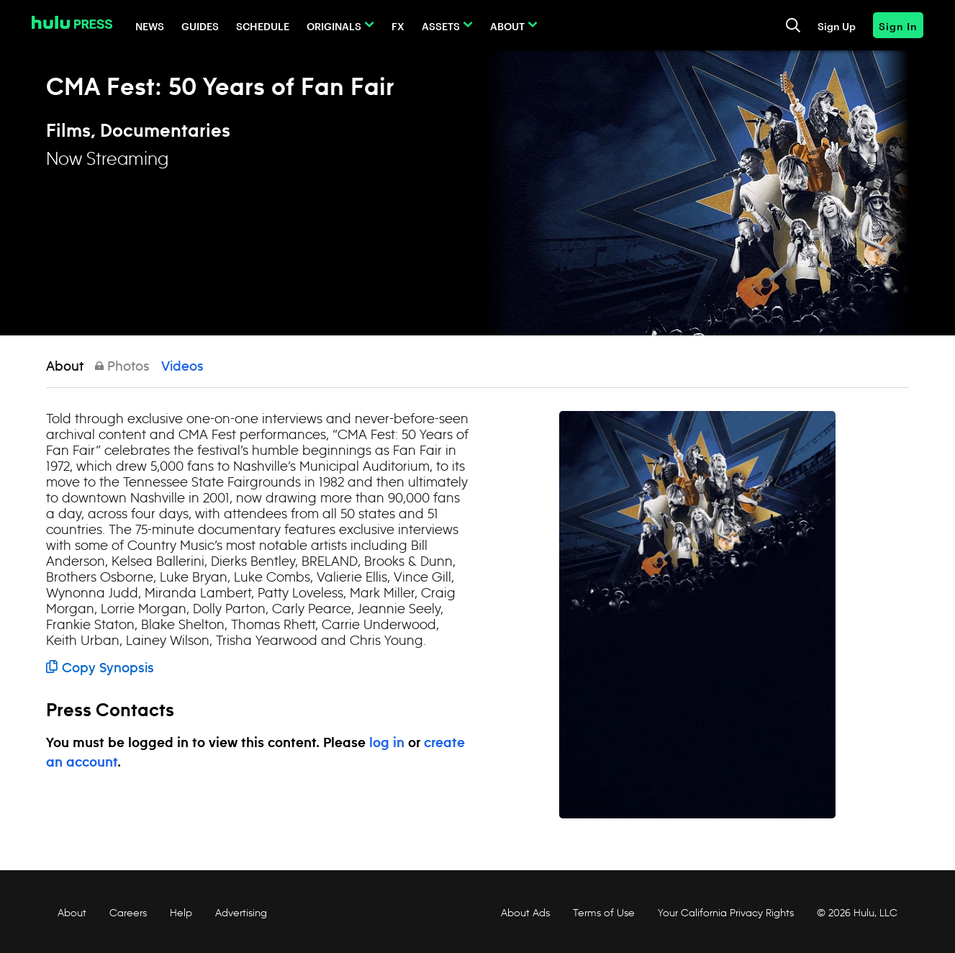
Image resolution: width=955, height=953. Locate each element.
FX (397, 25)
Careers (128, 912)
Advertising (241, 912)
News (149, 25)
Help (181, 912)
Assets (441, 25)
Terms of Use (604, 912)
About (507, 25)
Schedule (262, 25)
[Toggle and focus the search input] (793, 25)
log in (386, 743)
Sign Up (837, 25)
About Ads (524, 912)
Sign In (898, 25)
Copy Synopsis (100, 668)
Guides (200, 25)
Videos (182, 367)
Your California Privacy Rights (726, 912)
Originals (334, 25)
